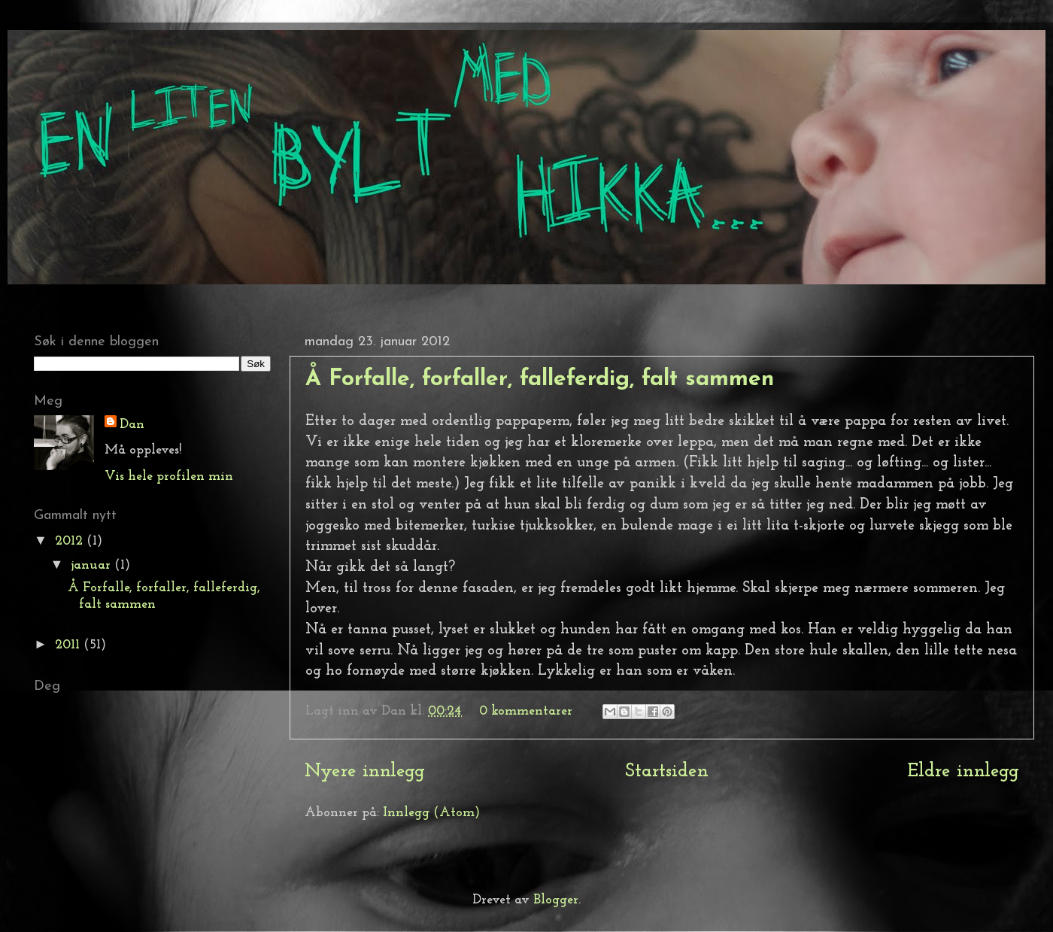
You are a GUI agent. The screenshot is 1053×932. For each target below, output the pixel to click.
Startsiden (667, 771)
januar (92, 565)
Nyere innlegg (365, 771)
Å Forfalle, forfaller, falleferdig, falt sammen (539, 379)
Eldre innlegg (963, 771)
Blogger (555, 900)
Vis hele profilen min (169, 476)
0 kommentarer (525, 711)
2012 (70, 541)
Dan (132, 424)
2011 (69, 645)
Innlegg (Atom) (431, 813)
